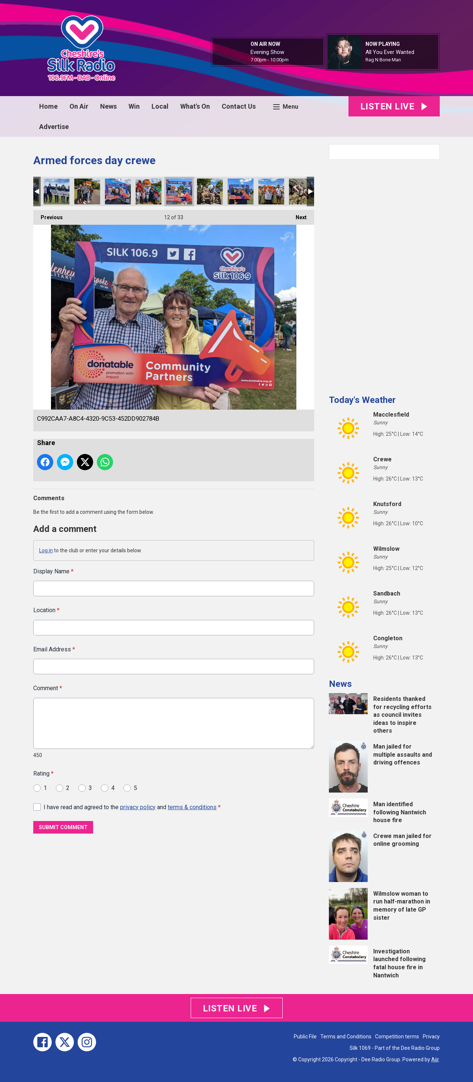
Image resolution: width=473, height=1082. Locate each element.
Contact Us (239, 106)
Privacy (431, 1036)
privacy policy (138, 806)
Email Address (54, 648)
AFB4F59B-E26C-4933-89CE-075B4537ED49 (118, 191)
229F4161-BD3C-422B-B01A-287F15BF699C (271, 191)
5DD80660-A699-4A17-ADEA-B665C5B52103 (302, 191)
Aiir (435, 1059)
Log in (46, 550)
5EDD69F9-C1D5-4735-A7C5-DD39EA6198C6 (148, 191)
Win (134, 106)
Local (160, 106)
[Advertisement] (384, 274)
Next (297, 215)
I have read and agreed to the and (132, 806)
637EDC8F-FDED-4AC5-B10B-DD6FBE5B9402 (87, 191)
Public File (305, 1036)
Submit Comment (63, 827)
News (108, 106)
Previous (48, 215)
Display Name (53, 571)
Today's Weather (362, 400)
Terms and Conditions (345, 1036)
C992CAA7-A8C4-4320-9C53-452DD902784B (179, 191)
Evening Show (267, 52)
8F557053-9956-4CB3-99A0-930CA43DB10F (240, 191)
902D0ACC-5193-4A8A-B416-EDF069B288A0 (56, 191)
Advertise (54, 126)
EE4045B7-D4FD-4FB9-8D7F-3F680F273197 (210, 191)
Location (46, 610)
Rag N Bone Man (383, 59)
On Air (78, 106)
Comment (47, 688)
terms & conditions (192, 806)
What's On (195, 106)
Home (48, 106)
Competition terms (397, 1036)
